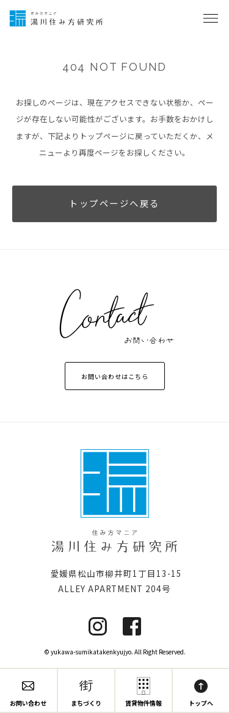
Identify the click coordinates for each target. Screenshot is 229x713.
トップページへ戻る (114, 204)
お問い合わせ (28, 693)
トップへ (201, 693)
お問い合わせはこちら (114, 376)
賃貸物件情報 (143, 693)
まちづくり (86, 693)
